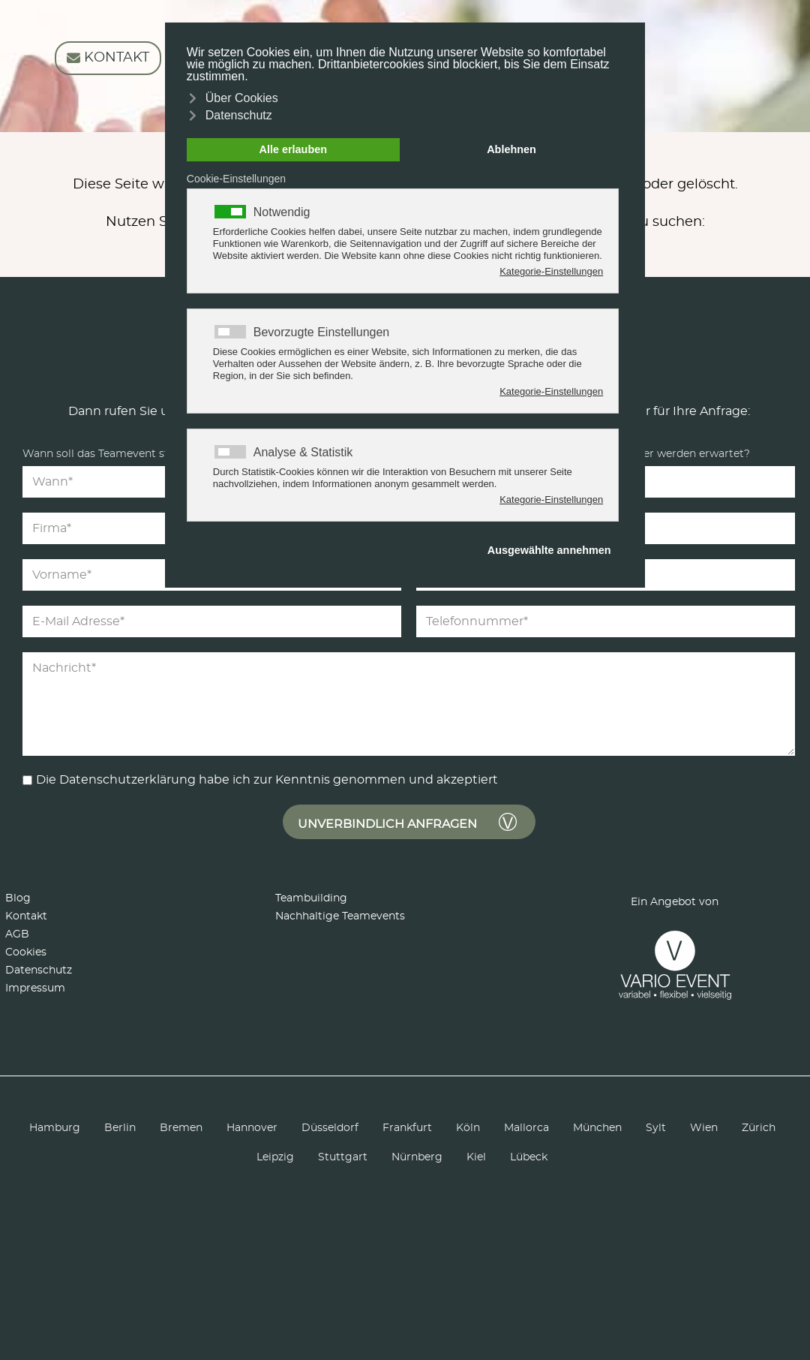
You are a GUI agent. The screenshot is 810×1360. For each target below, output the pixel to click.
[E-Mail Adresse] (211, 621)
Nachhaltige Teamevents (340, 916)
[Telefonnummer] (605, 621)
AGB (17, 934)
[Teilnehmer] (671, 482)
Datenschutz (38, 970)
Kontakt (26, 916)
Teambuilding (311, 898)
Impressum (35, 988)
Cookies (25, 952)
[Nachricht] (408, 704)
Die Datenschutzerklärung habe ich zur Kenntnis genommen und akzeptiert (267, 780)
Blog (18, 898)
